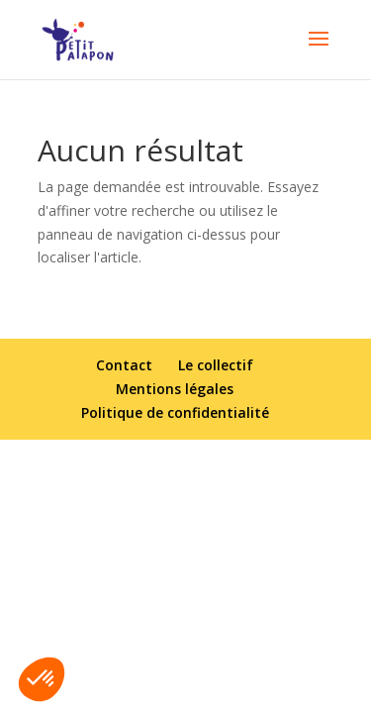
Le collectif (215, 365)
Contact (124, 365)
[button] (41, 679)
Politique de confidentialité (175, 412)
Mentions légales (174, 388)
